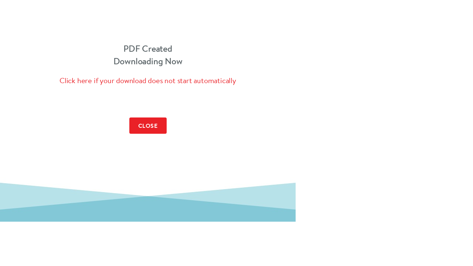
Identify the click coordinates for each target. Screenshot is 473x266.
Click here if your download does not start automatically (147, 80)
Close (148, 126)
